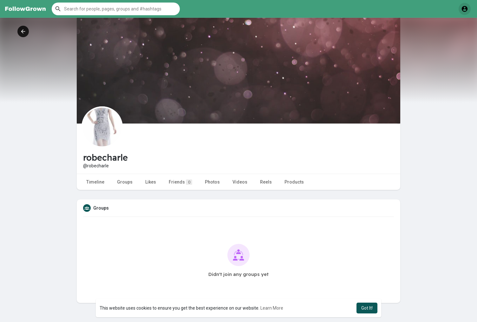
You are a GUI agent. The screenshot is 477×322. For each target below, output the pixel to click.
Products (294, 181)
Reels (266, 181)
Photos (212, 181)
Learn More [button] (271, 308)
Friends (180, 182)
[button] (116, 9)
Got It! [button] (367, 308)
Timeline (95, 181)
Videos (239, 181)
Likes (150, 181)
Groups (125, 181)
